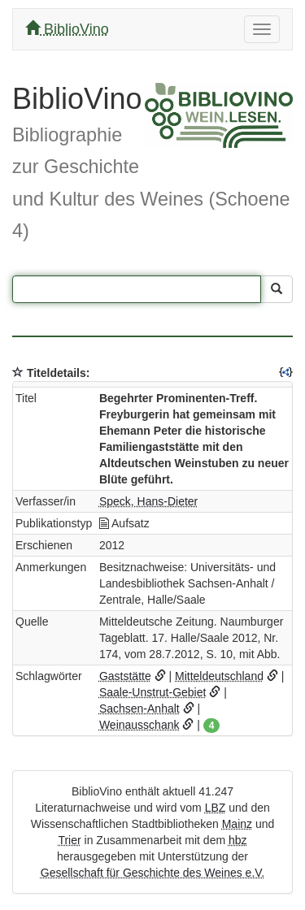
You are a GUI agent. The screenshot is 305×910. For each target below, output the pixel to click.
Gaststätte (125, 676)
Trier (69, 840)
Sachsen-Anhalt (139, 708)
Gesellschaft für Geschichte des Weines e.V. (152, 872)
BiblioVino (67, 28)
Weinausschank (139, 724)
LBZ (215, 807)
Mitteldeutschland (219, 676)
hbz (238, 840)
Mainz (237, 823)
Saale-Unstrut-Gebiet (153, 692)
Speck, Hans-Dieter (148, 501)
